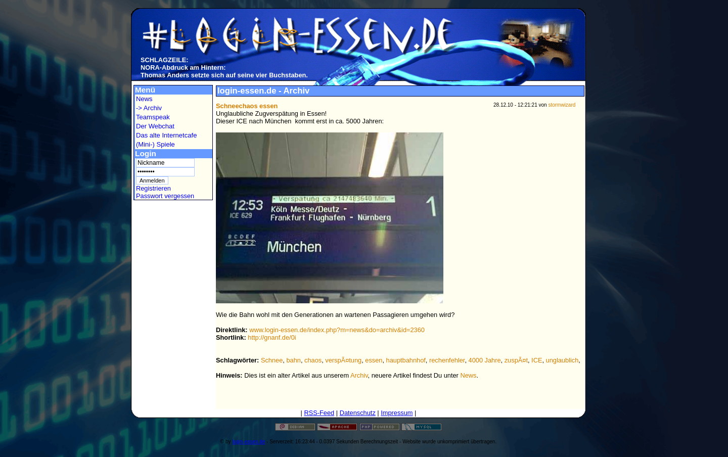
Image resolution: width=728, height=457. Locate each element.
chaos (313, 360)
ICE (536, 360)
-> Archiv (149, 108)
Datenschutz (358, 413)
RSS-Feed (319, 413)
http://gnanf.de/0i (272, 337)
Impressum (397, 413)
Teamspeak (153, 117)
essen (373, 360)
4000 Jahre (485, 360)
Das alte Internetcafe (166, 135)
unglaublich (562, 360)
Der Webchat (155, 126)
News (144, 99)
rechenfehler (447, 360)
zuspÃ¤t (516, 360)
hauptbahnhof (406, 360)
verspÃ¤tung (343, 360)
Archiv (359, 375)
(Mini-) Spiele (155, 144)
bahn (293, 360)
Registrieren (153, 188)
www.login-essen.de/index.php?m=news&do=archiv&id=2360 (337, 330)
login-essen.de (248, 441)
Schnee (272, 360)
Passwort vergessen (165, 196)
